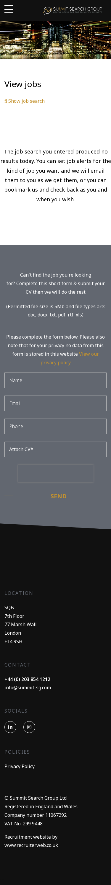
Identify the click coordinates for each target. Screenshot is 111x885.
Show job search (24, 101)
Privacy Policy (19, 766)
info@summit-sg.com (27, 687)
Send (59, 496)
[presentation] (56, 473)
